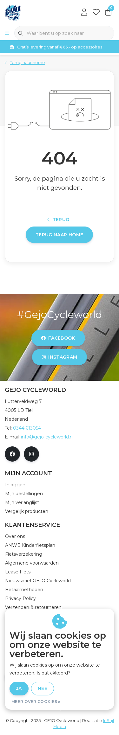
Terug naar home (59, 235)
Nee (42, 688)
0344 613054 (27, 428)
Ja (19, 688)
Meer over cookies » (35, 701)
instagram (59, 357)
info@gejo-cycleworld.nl (47, 437)
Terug (58, 219)
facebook (58, 338)
